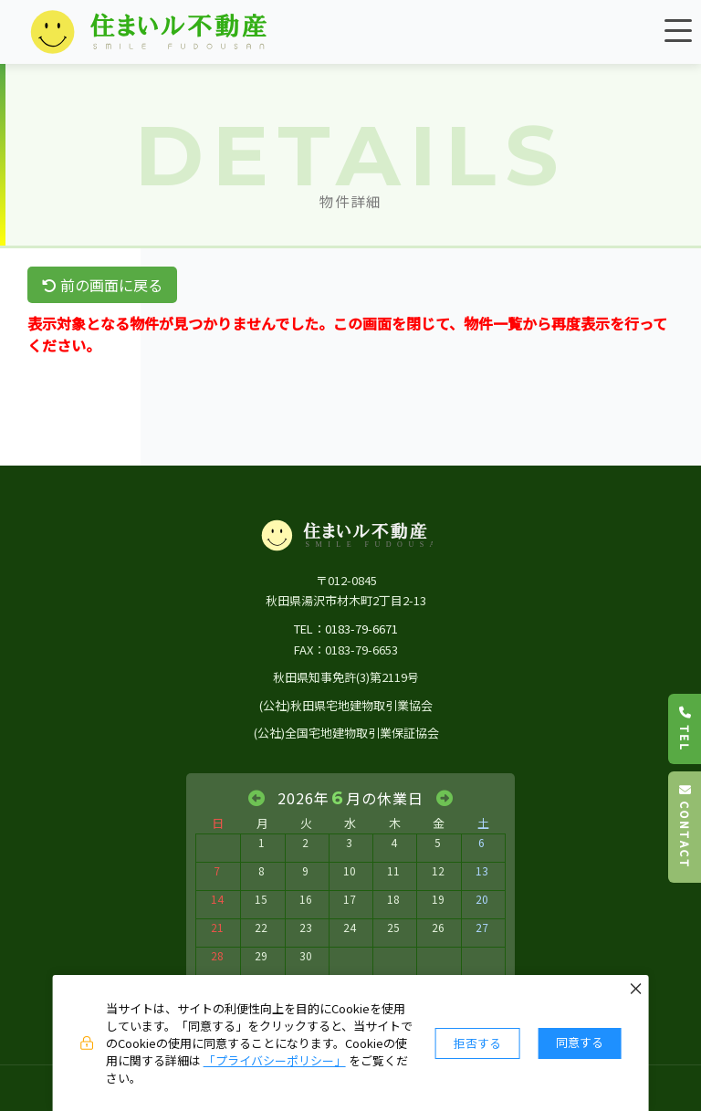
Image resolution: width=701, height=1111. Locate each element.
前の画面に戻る (102, 285)
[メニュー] (678, 30)
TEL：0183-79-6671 (346, 628)
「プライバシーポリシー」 (275, 1060)
